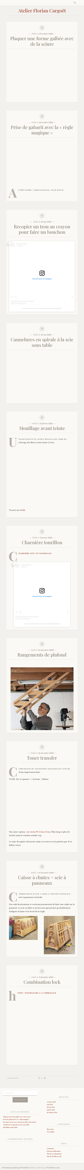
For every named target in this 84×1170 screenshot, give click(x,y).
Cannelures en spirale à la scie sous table (42, 342)
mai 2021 (50, 1104)
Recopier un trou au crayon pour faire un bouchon (42, 229)
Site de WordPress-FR (54, 1156)
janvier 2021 (51, 1110)
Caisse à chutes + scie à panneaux (42, 880)
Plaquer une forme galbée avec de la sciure (42, 41)
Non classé (50, 1129)
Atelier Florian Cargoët (42, 10)
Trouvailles (50, 1132)
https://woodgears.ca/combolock (36, 993)
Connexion (50, 1148)
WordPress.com (53, 1168)
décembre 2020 (52, 1112)
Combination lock (42, 982)
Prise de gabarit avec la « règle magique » (42, 130)
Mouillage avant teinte (42, 428)
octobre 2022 (51, 1102)
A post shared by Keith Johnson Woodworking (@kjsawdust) (42, 308)
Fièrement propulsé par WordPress (16, 1168)
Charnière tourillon (42, 542)
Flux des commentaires (54, 1154)
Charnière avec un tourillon (35, 553)
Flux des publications (54, 1151)
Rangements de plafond (42, 654)
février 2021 (51, 1107)
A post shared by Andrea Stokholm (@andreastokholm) (42, 624)
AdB (23, 510)
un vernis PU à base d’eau (38, 832)
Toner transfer (42, 758)
